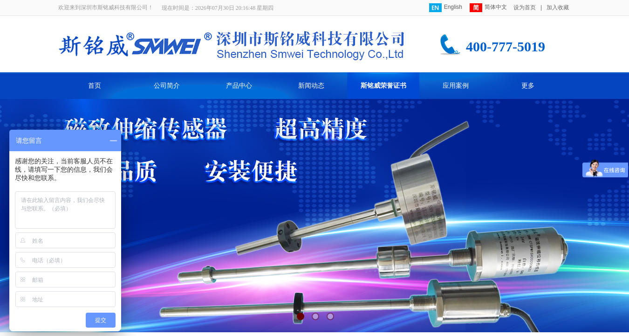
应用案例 (456, 85)
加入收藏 (558, 7)
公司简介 (167, 85)
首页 (94, 85)
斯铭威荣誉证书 (383, 85)
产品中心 (239, 85)
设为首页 (524, 7)
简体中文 (488, 7)
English (445, 7)
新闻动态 (311, 85)
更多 (527, 85)
